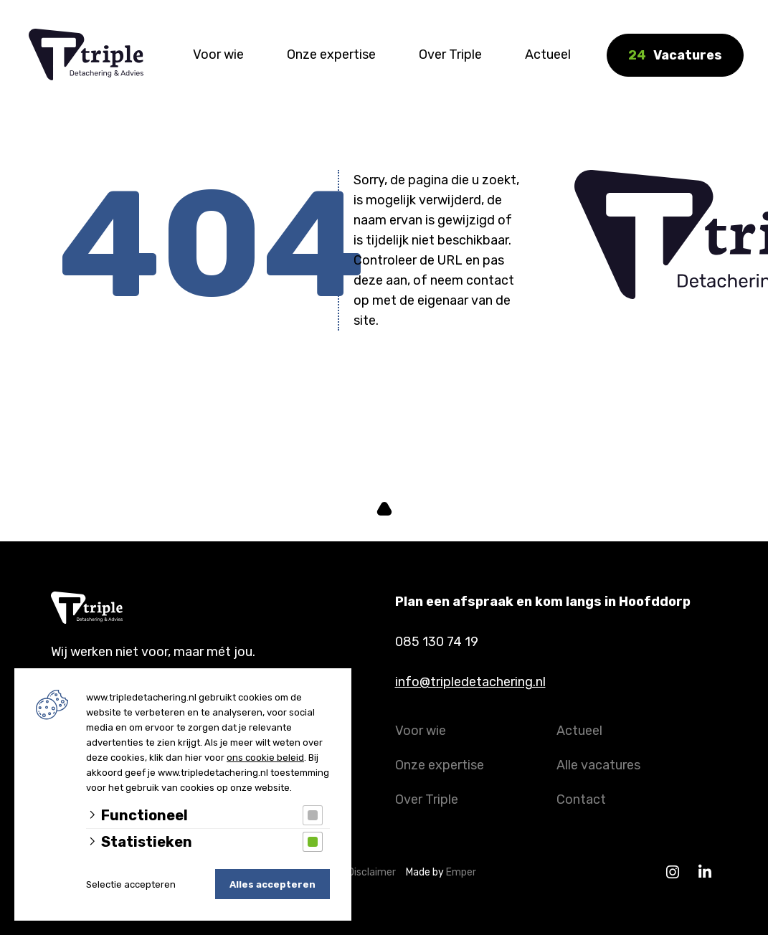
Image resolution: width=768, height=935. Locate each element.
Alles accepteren (272, 884)
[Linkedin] (705, 872)
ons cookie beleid (265, 757)
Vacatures (675, 55)
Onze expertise (331, 54)
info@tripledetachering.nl (470, 682)
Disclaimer (375, 872)
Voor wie (218, 54)
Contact (581, 799)
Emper (461, 872)
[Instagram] (673, 872)
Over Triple (450, 54)
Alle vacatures (598, 765)
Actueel (548, 54)
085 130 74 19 (436, 642)
